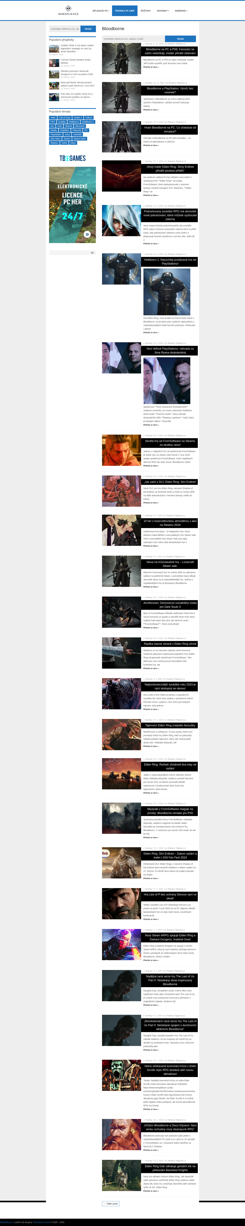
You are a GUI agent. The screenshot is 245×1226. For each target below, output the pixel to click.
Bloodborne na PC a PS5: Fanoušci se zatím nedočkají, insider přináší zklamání (170, 51)
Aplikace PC (100, 10)
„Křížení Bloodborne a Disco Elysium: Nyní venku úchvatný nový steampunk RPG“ (170, 1127)
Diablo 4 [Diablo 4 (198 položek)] (78, 117)
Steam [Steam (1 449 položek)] (67, 138)
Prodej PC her (124, 10)
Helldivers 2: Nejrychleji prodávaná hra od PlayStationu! (170, 261)
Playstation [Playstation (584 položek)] (56, 134)
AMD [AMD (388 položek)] (53, 117)
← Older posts (111, 1203)
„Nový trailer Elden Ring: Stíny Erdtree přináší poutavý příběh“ (170, 168)
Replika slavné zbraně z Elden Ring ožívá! (170, 643)
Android (180, 10)
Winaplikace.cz (7, 1222)
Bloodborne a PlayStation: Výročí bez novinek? (170, 90)
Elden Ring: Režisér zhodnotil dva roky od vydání (170, 766)
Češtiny (146, 10)
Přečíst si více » (151, 67)
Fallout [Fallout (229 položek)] (88, 117)
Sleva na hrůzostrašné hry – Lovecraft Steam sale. (170, 564)
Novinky (162, 10)
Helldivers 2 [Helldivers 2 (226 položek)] (88, 122)
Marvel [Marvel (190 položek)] (68, 126)
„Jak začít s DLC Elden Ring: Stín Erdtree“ (170, 481)
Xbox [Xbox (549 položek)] (73, 143)
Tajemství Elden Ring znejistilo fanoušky (170, 725)
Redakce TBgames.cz (177, 44)
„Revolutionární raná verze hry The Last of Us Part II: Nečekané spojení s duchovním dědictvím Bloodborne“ (170, 1025)
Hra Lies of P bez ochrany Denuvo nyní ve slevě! (170, 896)
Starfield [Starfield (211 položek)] (77, 134)
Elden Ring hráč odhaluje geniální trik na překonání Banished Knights (170, 1168)
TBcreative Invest (41, 1222)
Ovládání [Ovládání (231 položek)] (64, 130)
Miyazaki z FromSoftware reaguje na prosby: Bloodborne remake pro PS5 (170, 810)
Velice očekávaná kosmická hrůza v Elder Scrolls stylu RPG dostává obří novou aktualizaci (170, 1070)
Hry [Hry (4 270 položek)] (52, 126)
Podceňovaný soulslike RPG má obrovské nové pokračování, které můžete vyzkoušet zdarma (170, 215)
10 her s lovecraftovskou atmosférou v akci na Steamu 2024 (170, 522)
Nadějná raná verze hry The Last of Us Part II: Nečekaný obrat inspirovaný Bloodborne (170, 980)
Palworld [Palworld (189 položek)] (77, 130)
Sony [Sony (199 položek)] (67, 134)
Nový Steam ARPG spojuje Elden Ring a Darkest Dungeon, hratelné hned (170, 937)
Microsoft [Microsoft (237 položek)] (79, 126)
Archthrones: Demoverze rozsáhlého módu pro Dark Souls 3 (170, 604)
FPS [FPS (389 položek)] (53, 122)
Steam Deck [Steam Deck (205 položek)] (80, 138)
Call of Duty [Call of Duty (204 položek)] (64, 117)
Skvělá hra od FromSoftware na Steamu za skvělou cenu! (170, 442)
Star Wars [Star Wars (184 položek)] (55, 138)
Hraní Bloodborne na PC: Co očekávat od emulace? (170, 129)
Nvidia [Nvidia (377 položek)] (54, 130)
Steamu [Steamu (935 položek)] (54, 143)
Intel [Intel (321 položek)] (60, 126)
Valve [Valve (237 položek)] (64, 143)
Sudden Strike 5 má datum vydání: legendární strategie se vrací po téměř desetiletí (77, 48)
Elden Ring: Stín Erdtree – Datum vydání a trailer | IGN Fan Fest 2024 (170, 855)
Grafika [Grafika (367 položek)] (61, 122)
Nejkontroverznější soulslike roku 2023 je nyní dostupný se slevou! (170, 686)
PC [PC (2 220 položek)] (86, 130)
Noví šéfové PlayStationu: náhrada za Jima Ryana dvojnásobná (170, 350)
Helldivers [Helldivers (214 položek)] (74, 122)
